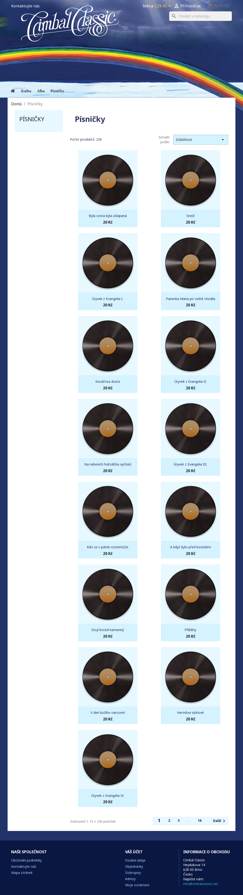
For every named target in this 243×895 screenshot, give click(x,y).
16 (199, 820)
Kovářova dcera (107, 381)
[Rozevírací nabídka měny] (163, 6)
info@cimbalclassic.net (200, 883)
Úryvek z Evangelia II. (190, 381)
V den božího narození (108, 712)
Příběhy (190, 629)
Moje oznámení (137, 885)
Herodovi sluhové (190, 712)
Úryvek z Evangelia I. (107, 298)
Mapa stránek (22, 872)
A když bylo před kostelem (190, 547)
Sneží (191, 215)
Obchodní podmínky (26, 860)
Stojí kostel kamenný (107, 629)
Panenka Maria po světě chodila (190, 298)
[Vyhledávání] (200, 16)
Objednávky (134, 866)
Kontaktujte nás (25, 6)
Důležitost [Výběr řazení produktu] (201, 140)
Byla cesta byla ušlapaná (108, 215)
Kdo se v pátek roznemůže (107, 547)
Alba (41, 91)
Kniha (26, 91)
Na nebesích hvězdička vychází (107, 464)
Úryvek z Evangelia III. (190, 464)
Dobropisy (133, 872)
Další (220, 821)
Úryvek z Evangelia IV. (107, 795)
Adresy (130, 879)
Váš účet (134, 851)
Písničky (57, 91)
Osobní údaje (135, 860)
